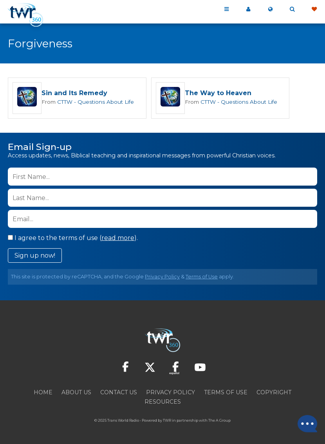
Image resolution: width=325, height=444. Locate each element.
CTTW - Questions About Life (93, 102)
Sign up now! (34, 255)
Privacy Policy (162, 277)
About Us (76, 392)
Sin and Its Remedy (74, 93)
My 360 (248, 9)
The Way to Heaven (214, 93)
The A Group (219, 420)
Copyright (273, 392)
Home (43, 392)
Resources (162, 401)
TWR (167, 420)
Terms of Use (202, 277)
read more (117, 238)
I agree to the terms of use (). (73, 238)
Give (314, 9)
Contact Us (118, 392)
